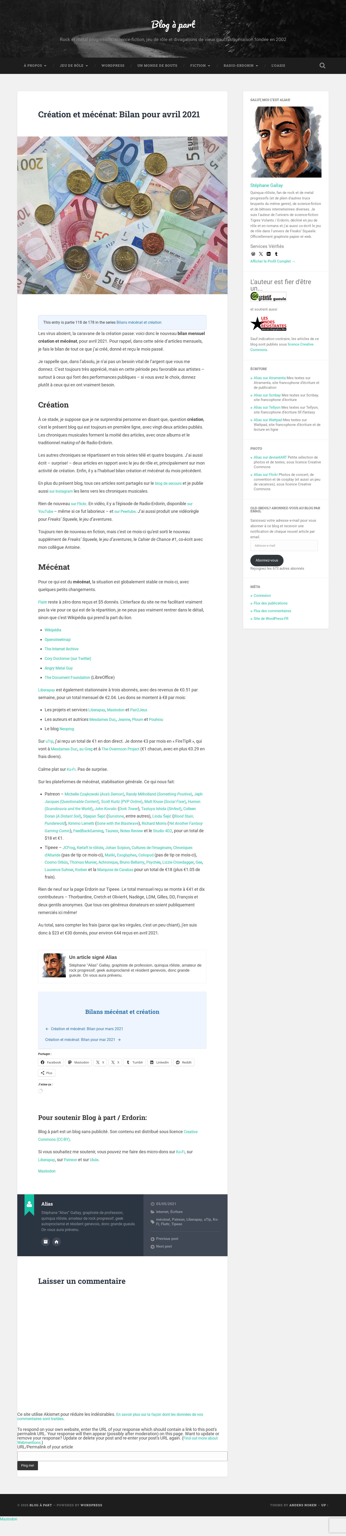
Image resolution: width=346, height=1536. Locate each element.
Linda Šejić (70, 838)
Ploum (144, 733)
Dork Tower (178, 823)
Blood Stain (94, 838)
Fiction (198, 68)
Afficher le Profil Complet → (272, 264)
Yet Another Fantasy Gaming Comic (131, 845)
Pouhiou (163, 733)
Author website (56, 1256)
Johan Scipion (123, 862)
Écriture (176, 1226)
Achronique (138, 876)
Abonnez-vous (267, 563)
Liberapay (47, 704)
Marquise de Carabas (170, 884)
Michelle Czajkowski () (98, 808)
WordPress (112, 68)
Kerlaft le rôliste (93, 862)
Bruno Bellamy (164, 876)
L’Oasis (278, 68)
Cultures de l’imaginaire (161, 862)
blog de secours (170, 498)
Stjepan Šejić (161, 830)
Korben (133, 884)
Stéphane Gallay (266, 188)
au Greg (90, 763)
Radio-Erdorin (239, 68)
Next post (164, 1261)
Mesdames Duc (104, 733)
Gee (86, 884)
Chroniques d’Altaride (65, 869)
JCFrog (70, 862)
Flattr (43, 616)
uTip (50, 755)
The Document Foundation (70, 692)
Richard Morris (81, 845)
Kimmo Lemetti (147, 838)
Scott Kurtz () (159, 816)
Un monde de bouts (157, 68)
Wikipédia (54, 644)
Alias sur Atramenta (270, 381)
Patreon (73, 1174)
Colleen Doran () (119, 830)
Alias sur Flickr (266, 478)
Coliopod (175, 869)
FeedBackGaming (184, 845)
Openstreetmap (60, 654)
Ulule (98, 1174)
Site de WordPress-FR (271, 622)
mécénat (163, 1234)
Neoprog (68, 743)
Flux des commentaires (272, 614)
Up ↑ (325, 1520)
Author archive (45, 1256)
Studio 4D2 (108, 852)
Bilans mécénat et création (139, 337)
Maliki (135, 869)
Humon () (105, 823)
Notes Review (74, 852)
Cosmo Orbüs (80, 876)
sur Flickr (79, 518)
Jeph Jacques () (98, 816)
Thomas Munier (110, 876)
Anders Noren (303, 1520)
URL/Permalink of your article (45, 1461)
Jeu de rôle (72, 68)
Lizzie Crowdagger (62, 884)
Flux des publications (271, 606)
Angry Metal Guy (60, 682)
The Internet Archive (64, 663)
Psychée (188, 876)
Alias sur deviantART (270, 460)
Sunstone (185, 830)
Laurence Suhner (108, 884)
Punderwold (118, 838)
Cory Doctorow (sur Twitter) (71, 672)
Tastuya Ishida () (67, 830)
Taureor (52, 852)
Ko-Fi (71, 783)
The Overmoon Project (128, 763)
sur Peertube (128, 526)
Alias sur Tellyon (267, 410)
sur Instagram (75, 505)
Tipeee (176, 1239)
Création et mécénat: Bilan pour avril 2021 (111, 122)
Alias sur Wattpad (268, 423)
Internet (162, 1226)
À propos (33, 68)
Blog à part (173, 25)
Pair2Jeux (144, 724)
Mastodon (119, 724)
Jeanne (128, 733)
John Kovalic (153, 823)
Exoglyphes (154, 869)
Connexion (262, 599)
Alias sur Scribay (267, 398)
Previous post (167, 1253)
